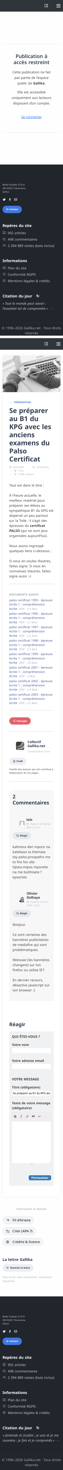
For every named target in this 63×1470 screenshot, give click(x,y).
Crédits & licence (23, 1242)
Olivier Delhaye (33, 895)
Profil (18, 761)
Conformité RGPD (19, 274)
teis (29, 819)
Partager (20, 721)
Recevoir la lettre (18, 1268)
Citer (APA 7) (19, 1231)
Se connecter (31, 117)
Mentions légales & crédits (26, 281)
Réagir (21, 835)
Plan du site (14, 268)
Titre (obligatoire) (26, 1087)
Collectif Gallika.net (36, 744)
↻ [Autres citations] (37, 296)
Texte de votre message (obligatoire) (31, 1105)
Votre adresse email (28, 1060)
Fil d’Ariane (18, 1220)
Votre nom (20, 1044)
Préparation (22, 402)
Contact (12, 209)
